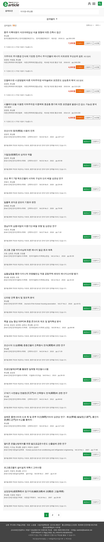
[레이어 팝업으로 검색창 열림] (100, 4)
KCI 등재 (87, 56)
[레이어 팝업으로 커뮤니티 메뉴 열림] (94, 4)
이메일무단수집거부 (55, 539)
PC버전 (68, 539)
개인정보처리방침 (39, 539)
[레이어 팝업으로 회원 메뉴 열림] (89, 4)
